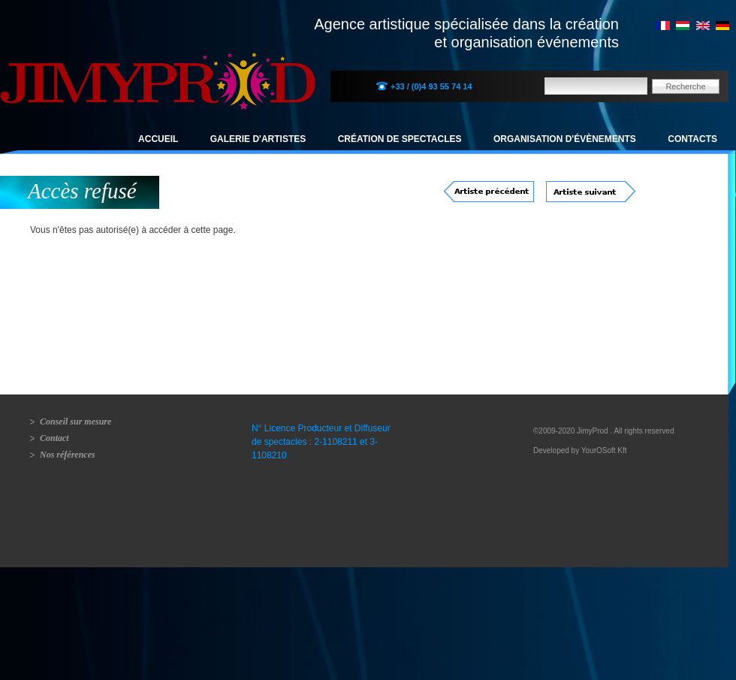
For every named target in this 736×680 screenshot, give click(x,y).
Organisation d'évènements (564, 139)
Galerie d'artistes (258, 139)
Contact (54, 438)
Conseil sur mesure (75, 421)
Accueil (158, 139)
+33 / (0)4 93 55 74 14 (431, 86)
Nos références (67, 454)
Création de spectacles (400, 139)
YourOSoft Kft (604, 450)
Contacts (692, 139)
